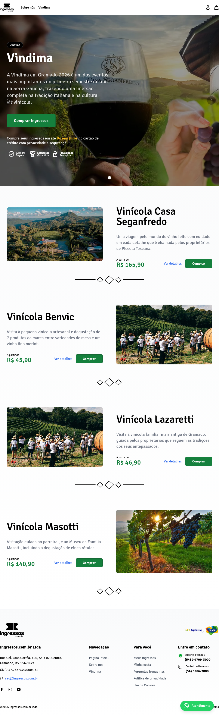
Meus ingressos (144, 658)
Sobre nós (96, 665)
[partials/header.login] (207, 7)
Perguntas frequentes (149, 671)
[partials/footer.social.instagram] (10, 689)
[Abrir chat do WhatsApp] (197, 706)
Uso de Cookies (144, 685)
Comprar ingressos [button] (31, 120)
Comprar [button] (198, 263)
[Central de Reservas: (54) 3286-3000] (198, 671)
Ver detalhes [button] (173, 263)
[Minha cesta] (216, 7)
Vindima (95, 671)
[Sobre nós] (28, 7)
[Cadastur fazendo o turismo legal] (202, 630)
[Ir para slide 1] (109, 177)
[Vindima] (44, 7)
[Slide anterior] (7, 100)
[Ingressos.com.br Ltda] (12, 630)
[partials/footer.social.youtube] (19, 689)
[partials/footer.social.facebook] (1, 689)
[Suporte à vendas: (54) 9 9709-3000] (198, 659)
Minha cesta (142, 665)
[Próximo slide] (211, 100)
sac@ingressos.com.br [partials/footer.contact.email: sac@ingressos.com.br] (21, 678)
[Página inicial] (7, 7)
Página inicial (99, 658)
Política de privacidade (149, 678)
